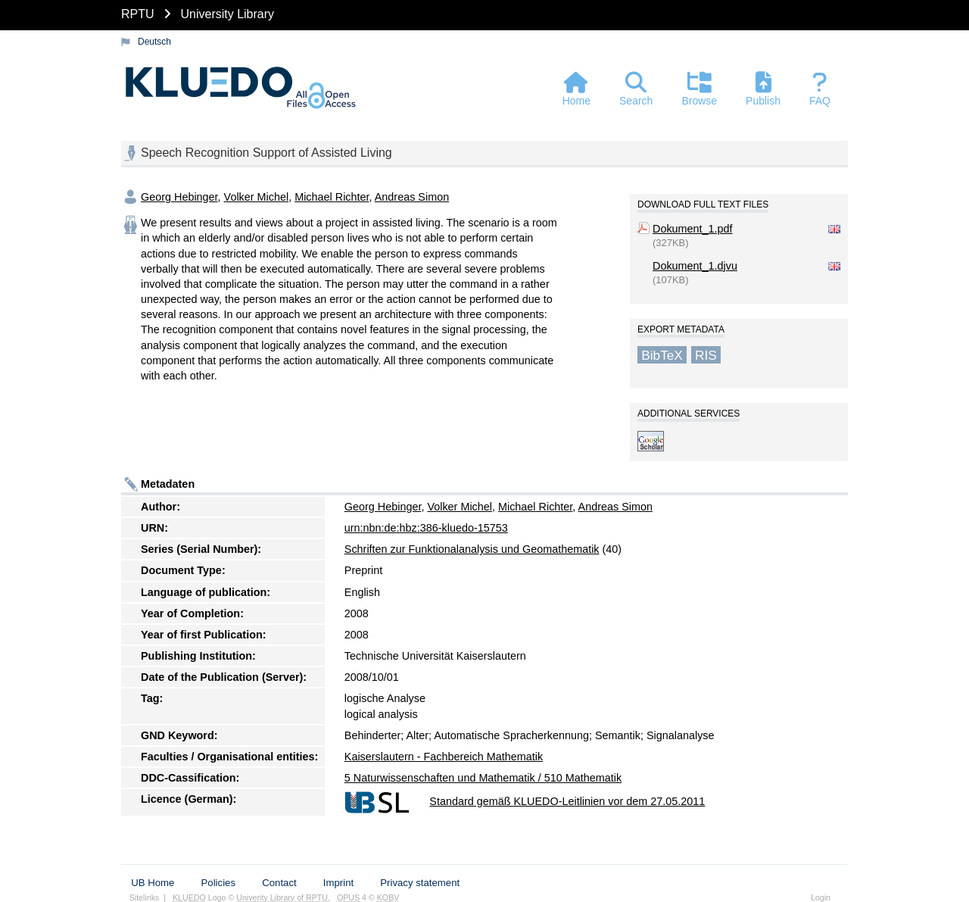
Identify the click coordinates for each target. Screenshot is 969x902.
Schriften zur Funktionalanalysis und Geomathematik (472, 549)
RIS (706, 354)
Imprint (338, 882)
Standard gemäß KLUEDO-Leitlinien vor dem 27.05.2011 (567, 801)
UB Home (152, 882)
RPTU (137, 14)
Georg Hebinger (179, 197)
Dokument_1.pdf (693, 229)
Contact (279, 882)
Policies (218, 882)
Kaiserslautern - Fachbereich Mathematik (443, 757)
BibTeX (662, 354)
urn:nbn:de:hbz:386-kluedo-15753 (426, 528)
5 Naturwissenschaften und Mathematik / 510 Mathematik (483, 778)
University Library (227, 14)
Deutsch (154, 41)
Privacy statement (420, 882)
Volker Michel (256, 197)
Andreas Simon (412, 197)
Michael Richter (331, 197)
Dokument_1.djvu (695, 266)
